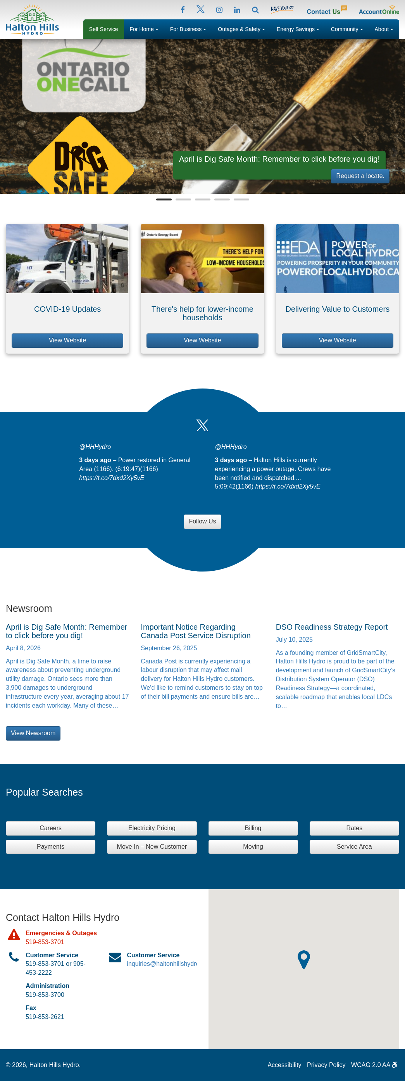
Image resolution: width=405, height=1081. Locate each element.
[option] (202, 116)
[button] (304, 959)
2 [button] (183, 199)
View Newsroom (33, 733)
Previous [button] (10, 153)
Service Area (354, 846)
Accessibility (284, 1065)
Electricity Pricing (152, 828)
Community (350, 28)
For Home (147, 28)
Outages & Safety (244, 28)
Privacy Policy (326, 1065)
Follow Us (202, 521)
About (387, 28)
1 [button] (164, 199)
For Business (191, 28)
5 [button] (241, 199)
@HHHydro (95, 447)
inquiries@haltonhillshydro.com (170, 963)
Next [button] (395, 153)
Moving (253, 846)
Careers (51, 828)
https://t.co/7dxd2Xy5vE (111, 478)
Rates (354, 828)
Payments (50, 846)
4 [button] (222, 199)
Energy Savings (301, 28)
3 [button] (202, 199)
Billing (253, 828)
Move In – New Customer (152, 846)
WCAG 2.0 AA (374, 1065)
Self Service (103, 29)
